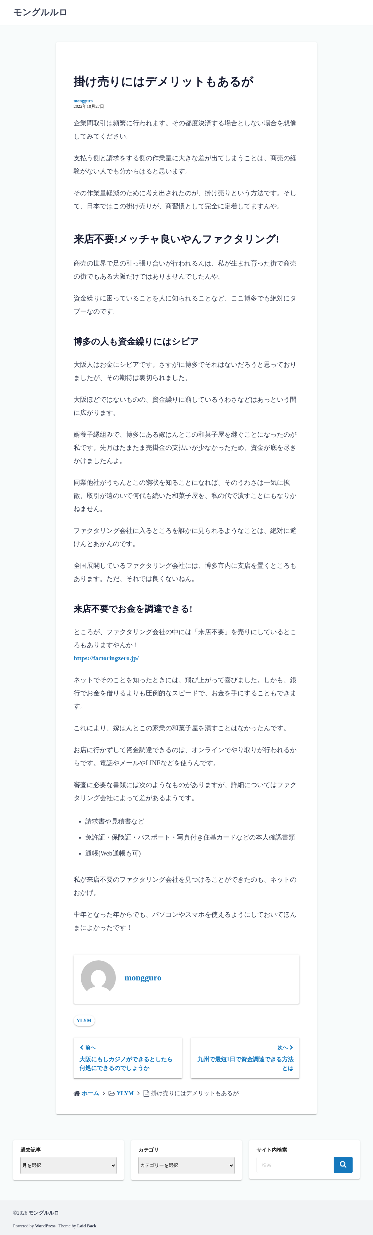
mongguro (83, 100)
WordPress (45, 1225)
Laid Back (87, 1225)
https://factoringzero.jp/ (107, 658)
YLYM (84, 1020)
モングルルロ (40, 12)
